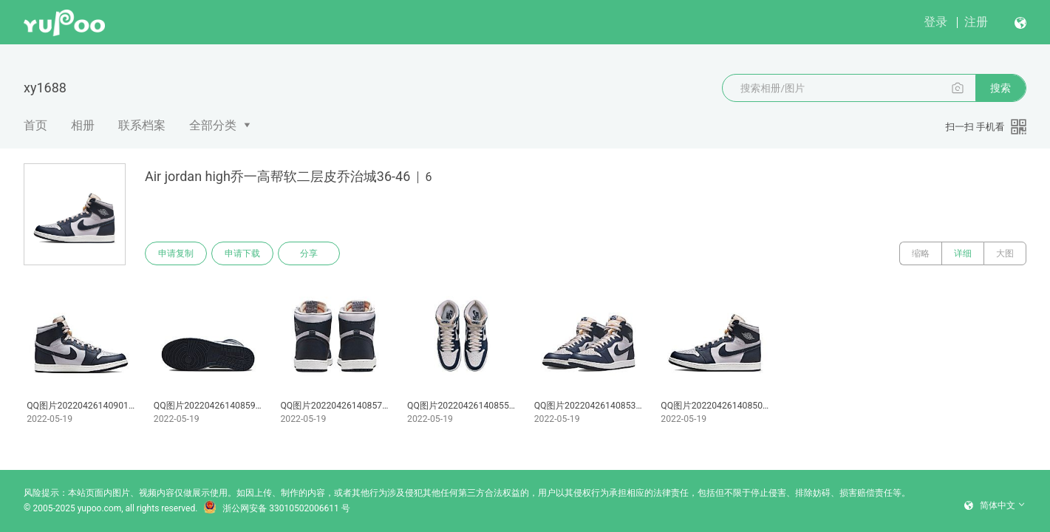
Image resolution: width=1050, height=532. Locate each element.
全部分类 (212, 125)
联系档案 (142, 125)
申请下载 (242, 253)
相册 (83, 125)
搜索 (1000, 88)
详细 (963, 253)
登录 (935, 22)
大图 (1005, 253)
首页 (35, 125)
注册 (976, 22)
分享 (309, 253)
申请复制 (176, 253)
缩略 (921, 253)
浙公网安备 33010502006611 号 (276, 508)
